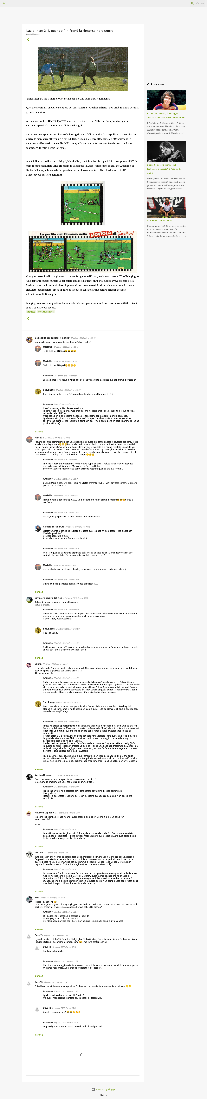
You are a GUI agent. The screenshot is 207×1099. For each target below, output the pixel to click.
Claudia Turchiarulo (53, 526)
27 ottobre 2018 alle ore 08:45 (57, 438)
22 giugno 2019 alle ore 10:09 (66, 1022)
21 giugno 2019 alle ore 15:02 (64, 1008)
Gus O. (38, 664)
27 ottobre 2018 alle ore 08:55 (66, 376)
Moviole (31, 312)
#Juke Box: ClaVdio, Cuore (159, 220)
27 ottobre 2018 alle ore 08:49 (66, 347)
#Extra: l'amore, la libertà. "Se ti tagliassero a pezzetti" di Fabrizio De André (164, 169)
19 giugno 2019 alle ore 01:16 (56, 935)
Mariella (48, 347)
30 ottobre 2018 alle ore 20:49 (52, 898)
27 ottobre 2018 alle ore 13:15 (77, 527)
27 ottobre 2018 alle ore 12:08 (67, 813)
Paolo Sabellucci (46, 312)
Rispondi (39, 432)
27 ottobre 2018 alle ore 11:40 (66, 678)
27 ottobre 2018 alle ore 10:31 (68, 629)
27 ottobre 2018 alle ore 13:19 (66, 549)
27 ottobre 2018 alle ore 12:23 (66, 829)
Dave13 (39, 935)
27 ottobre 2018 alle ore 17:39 (66, 580)
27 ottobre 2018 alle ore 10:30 (68, 390)
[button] (28, 40)
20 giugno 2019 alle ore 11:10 (66, 991)
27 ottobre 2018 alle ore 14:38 (66, 722)
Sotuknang (49, 390)
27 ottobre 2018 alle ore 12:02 (65, 775)
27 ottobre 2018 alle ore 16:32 (66, 565)
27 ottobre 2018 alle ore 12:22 (66, 787)
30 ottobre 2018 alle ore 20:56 (66, 912)
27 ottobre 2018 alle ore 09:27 (75, 598)
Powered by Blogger (104, 1089)
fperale (39, 852)
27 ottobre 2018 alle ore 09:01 (66, 479)
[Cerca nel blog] (190, 3)
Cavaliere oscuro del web (48, 598)
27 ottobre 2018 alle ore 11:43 (66, 643)
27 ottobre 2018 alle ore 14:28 (68, 702)
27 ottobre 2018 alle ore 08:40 (83, 338)
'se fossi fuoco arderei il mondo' (52, 338)
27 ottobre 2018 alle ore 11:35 (55, 664)
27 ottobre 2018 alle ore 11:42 (66, 404)
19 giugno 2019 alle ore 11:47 (56, 982)
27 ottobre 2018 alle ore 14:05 (56, 853)
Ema (37, 897)
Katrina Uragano (43, 775)
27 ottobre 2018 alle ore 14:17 (66, 869)
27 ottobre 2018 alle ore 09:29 (66, 610)
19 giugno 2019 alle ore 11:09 (66, 961)
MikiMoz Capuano (44, 812)
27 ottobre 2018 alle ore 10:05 (66, 496)
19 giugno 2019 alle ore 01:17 (64, 947)
